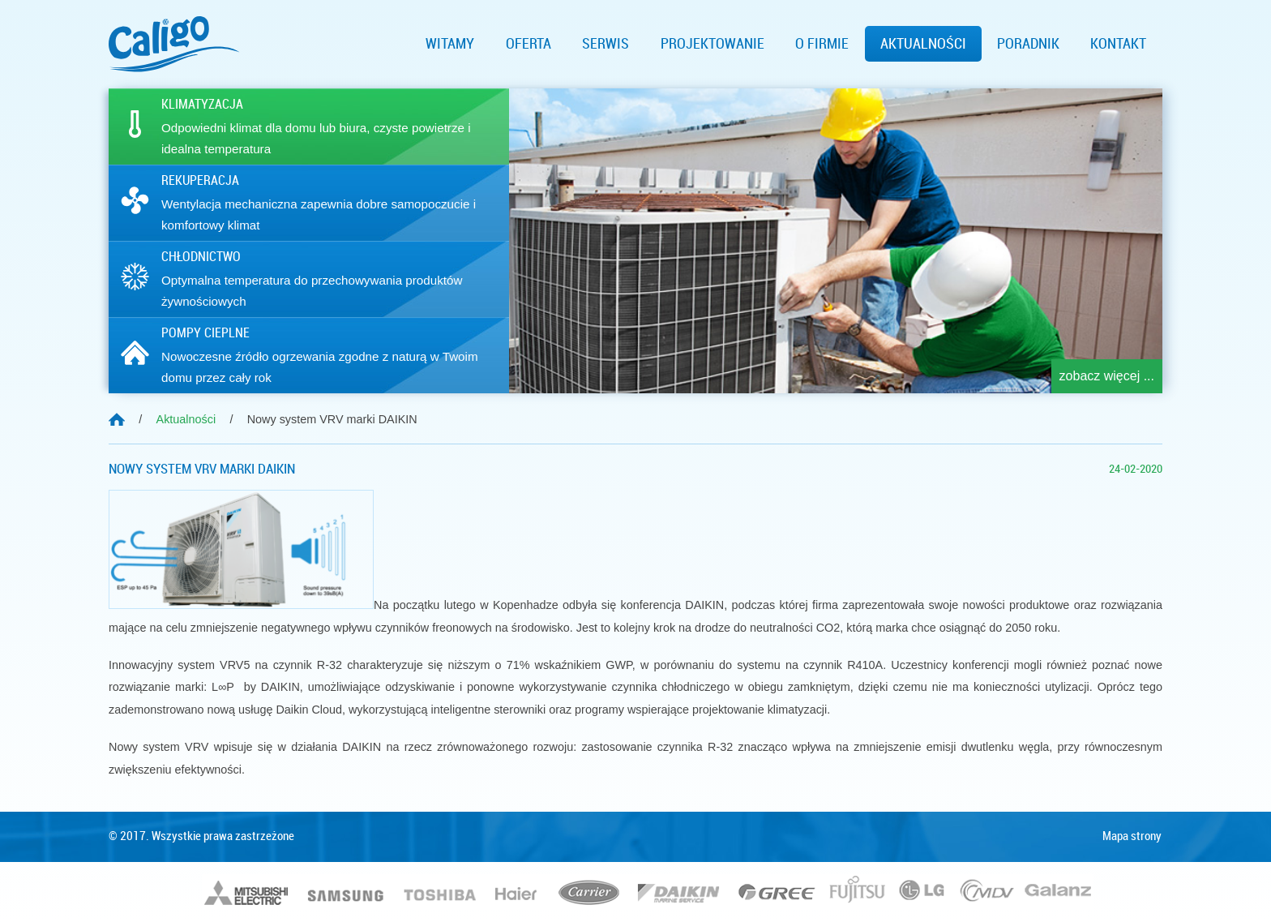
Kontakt (1118, 44)
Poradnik (1028, 44)
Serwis (605, 44)
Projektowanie (712, 44)
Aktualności (923, 44)
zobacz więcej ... (1106, 376)
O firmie (822, 44)
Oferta (528, 44)
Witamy (450, 44)
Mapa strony (1132, 836)
